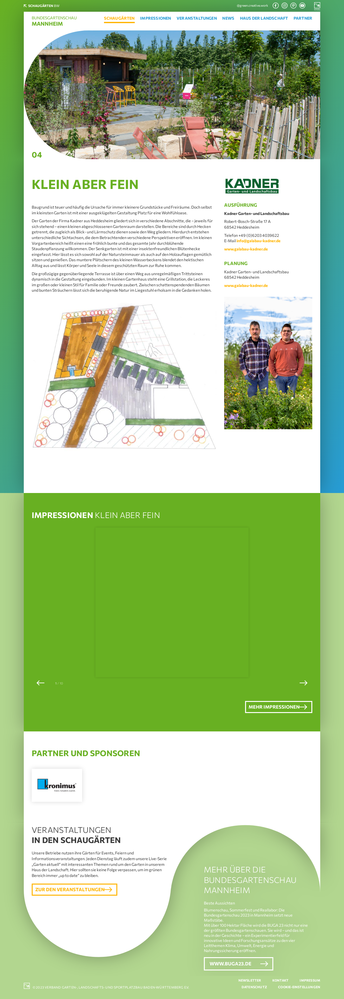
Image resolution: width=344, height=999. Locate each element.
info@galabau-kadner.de (259, 240)
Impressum (310, 981)
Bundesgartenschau (54, 21)
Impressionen (155, 18)
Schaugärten (119, 18)
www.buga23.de (230, 965)
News (228, 18)
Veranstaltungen (197, 18)
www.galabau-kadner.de (246, 248)
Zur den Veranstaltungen (72, 891)
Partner (303, 18)
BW (47, 6)
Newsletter (249, 981)
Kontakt (280, 981)
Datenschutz (254, 987)
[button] (40, 683)
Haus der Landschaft (264, 18)
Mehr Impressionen (264, 707)
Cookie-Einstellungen (299, 987)
